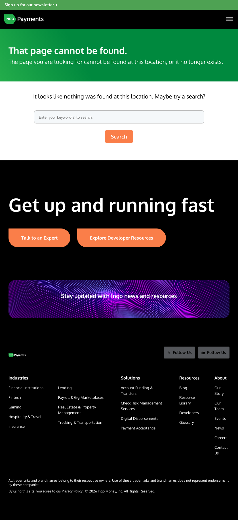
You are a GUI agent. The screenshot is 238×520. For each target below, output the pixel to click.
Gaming (15, 407)
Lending (65, 387)
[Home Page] (24, 19)
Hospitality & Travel (25, 416)
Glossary (186, 422)
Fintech (15, 397)
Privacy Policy (72, 491)
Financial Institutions (26, 387)
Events (220, 418)
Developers (189, 412)
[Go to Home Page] (17, 355)
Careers (220, 437)
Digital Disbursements (139, 418)
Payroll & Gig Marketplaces (81, 397)
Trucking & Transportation (80, 422)
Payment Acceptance (138, 428)
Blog (183, 387)
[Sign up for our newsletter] (119, 5)
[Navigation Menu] (229, 19)
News (219, 428)
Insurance (17, 426)
